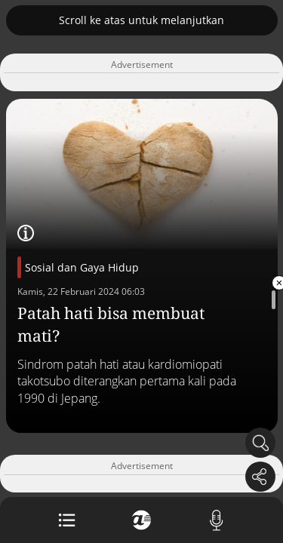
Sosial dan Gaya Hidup (82, 267)
